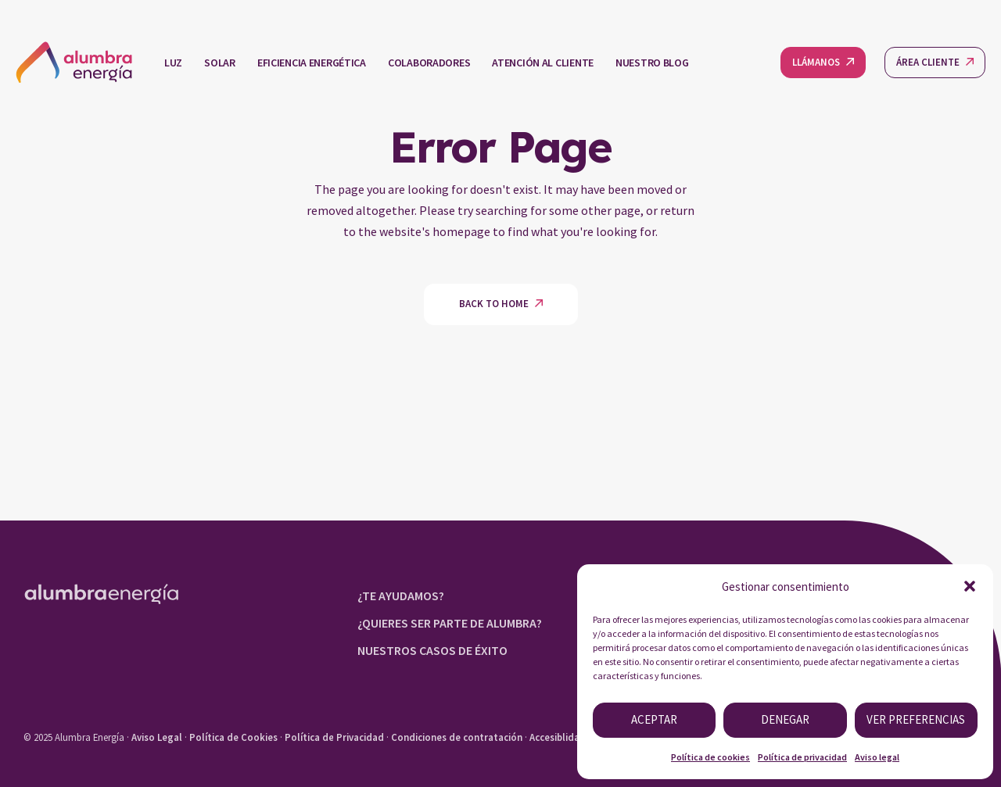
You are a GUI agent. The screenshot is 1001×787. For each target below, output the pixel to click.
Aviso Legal (156, 737)
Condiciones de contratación (456, 737)
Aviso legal (877, 757)
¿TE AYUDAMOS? (400, 595)
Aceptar (654, 719)
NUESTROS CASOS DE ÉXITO (432, 650)
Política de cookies (710, 757)
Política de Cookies (233, 737)
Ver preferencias (915, 719)
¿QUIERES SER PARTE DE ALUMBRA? (449, 623)
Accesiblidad (557, 737)
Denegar (785, 719)
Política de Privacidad (334, 737)
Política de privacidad (802, 757)
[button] (970, 586)
